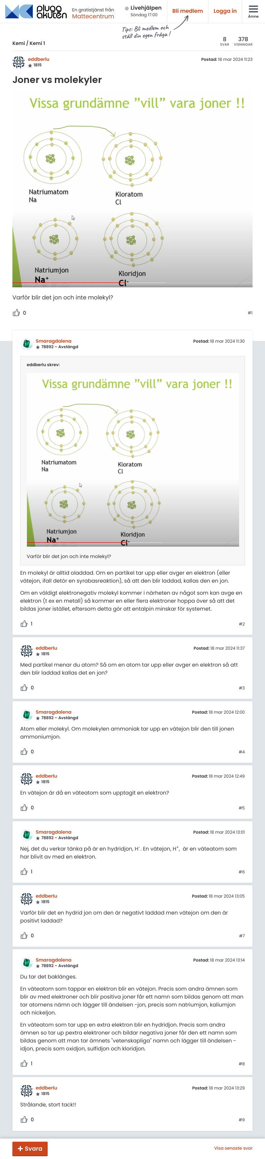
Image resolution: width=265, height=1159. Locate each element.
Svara (33, 1148)
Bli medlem (188, 11)
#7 (242, 936)
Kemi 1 (37, 43)
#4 (242, 752)
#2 (242, 624)
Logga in (225, 11)
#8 (242, 1064)
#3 (242, 688)
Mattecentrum (93, 16)
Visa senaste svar (233, 1148)
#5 (242, 808)
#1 (250, 313)
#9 (242, 1120)
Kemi (18, 43)
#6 (242, 872)
